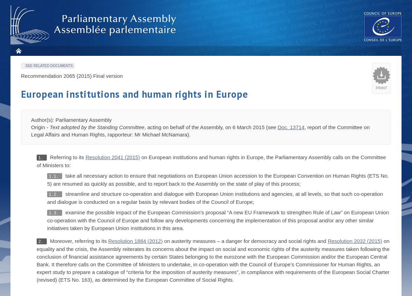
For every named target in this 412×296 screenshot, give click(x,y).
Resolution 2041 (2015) (113, 157)
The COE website (383, 26)
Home (18, 50)
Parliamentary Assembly (94, 25)
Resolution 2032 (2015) (355, 241)
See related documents (49, 66)
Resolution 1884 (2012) (135, 241)
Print (381, 88)
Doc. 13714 (291, 127)
